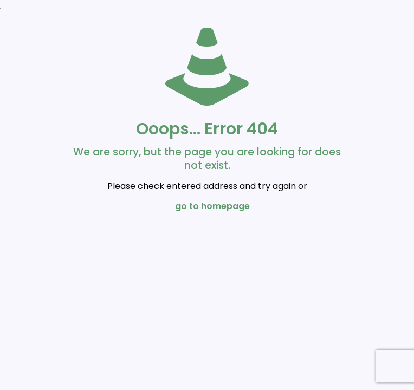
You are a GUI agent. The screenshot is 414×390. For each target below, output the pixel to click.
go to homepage (212, 206)
